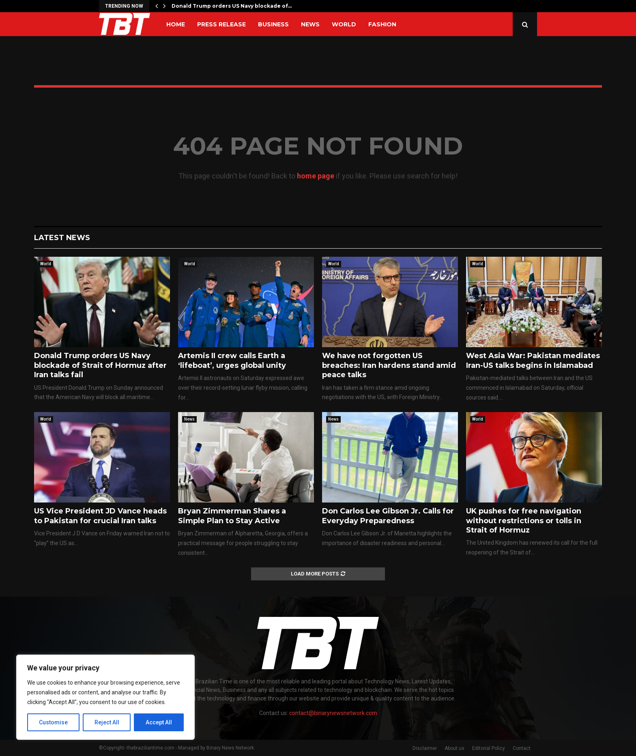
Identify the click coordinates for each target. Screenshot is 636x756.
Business (273, 24)
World (344, 24)
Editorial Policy (488, 748)
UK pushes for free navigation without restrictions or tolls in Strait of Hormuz (523, 521)
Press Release (221, 24)
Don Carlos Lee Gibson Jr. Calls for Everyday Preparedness (388, 516)
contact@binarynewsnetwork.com (333, 713)
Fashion (382, 24)
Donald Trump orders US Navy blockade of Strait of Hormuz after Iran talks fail (100, 365)
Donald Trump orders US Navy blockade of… (232, 6)
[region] (105, 697)
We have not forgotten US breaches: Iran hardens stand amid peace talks (389, 365)
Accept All (159, 722)
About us (454, 748)
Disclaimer (425, 748)
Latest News (62, 237)
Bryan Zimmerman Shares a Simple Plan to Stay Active (232, 516)
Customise (53, 722)
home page (315, 176)
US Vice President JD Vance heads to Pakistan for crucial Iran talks (100, 516)
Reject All (107, 722)
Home (175, 24)
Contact (522, 748)
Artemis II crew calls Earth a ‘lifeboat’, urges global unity (232, 360)
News (310, 24)
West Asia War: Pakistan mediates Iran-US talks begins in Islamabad (533, 360)
